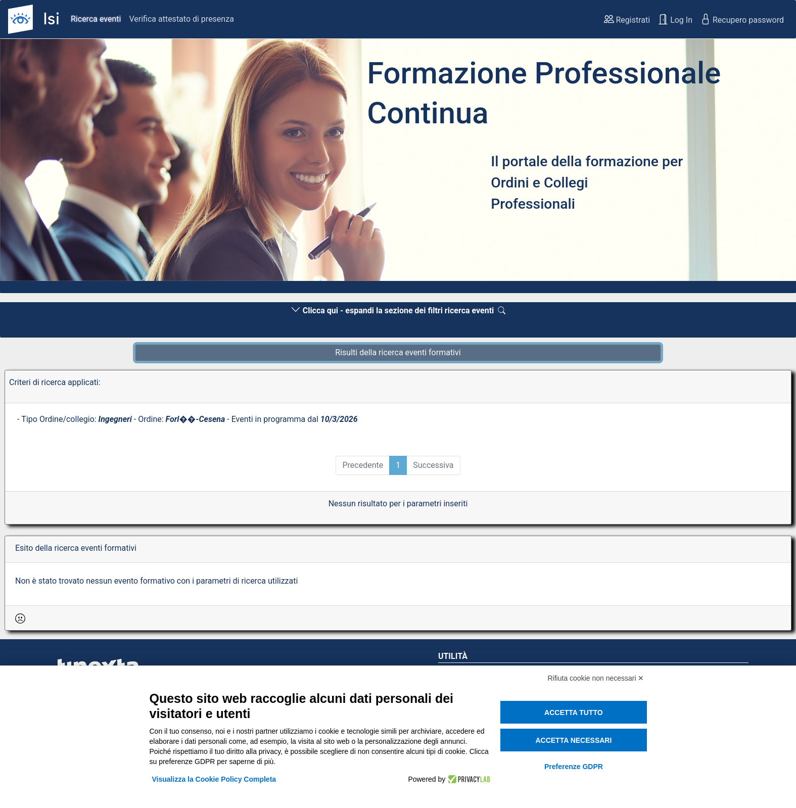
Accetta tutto (573, 712)
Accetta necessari (573, 740)
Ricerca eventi (96, 19)
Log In (675, 19)
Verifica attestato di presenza (181, 19)
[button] (59, 162)
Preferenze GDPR (573, 767)
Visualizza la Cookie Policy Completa (214, 779)
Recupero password (742, 19)
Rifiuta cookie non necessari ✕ (596, 678)
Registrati (627, 19)
